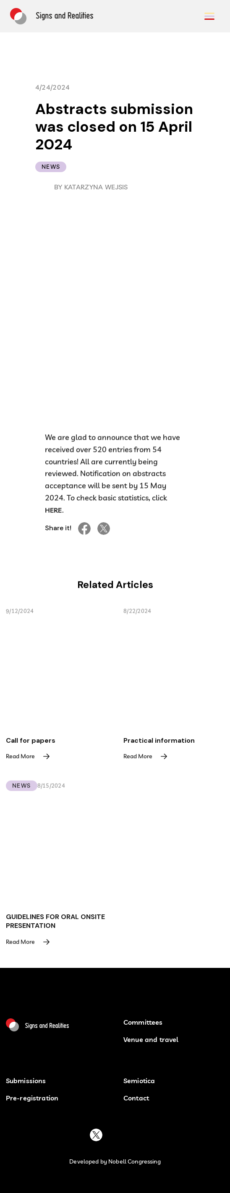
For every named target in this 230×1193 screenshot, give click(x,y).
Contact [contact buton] (136, 1098)
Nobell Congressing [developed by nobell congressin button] (134, 1161)
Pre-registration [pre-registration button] (32, 1098)
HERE (53, 511)
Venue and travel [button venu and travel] (151, 1040)
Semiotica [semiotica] (139, 1081)
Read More (20, 758)
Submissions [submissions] (26, 1081)
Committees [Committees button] (143, 1022)
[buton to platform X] (96, 1135)
